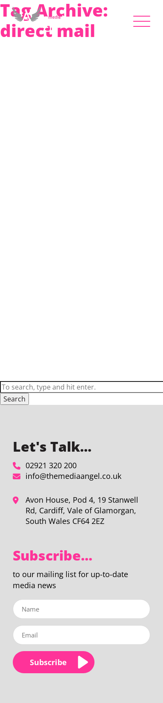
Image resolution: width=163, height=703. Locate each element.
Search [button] (14, 399)
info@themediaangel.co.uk (73, 476)
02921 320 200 (51, 465)
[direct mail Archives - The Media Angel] (38, 19)
